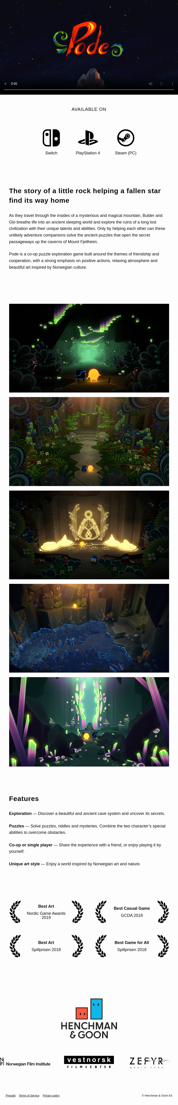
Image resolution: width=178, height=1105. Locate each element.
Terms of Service (29, 1095)
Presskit (11, 1095)
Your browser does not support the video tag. (89, 47)
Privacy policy (51, 1095)
